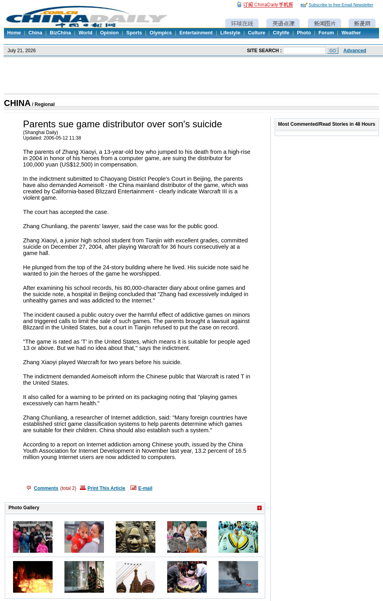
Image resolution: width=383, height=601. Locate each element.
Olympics (160, 33)
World (85, 33)
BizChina (60, 33)
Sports (134, 33)
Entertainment (196, 33)
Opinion (109, 33)
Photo (304, 33)
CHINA (17, 103)
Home (14, 33)
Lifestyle (230, 33)
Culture (256, 33)
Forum (326, 33)
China (35, 33)
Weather (351, 33)
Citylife (281, 33)
